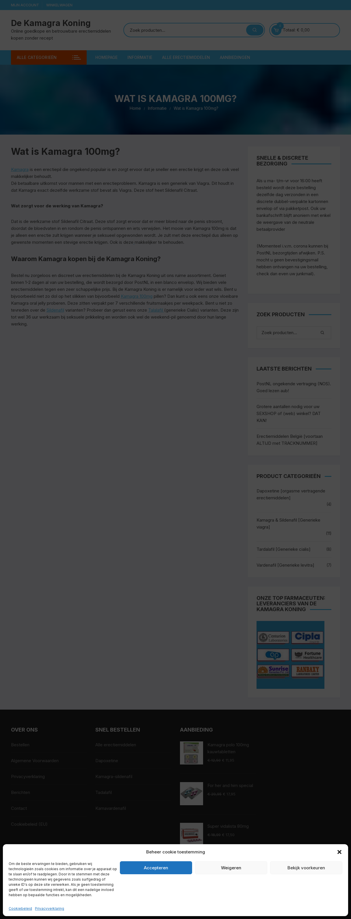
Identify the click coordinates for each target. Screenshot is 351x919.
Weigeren (231, 867)
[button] (339, 852)
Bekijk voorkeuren (306, 867)
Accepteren (156, 867)
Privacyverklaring (49, 908)
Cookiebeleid (20, 908)
